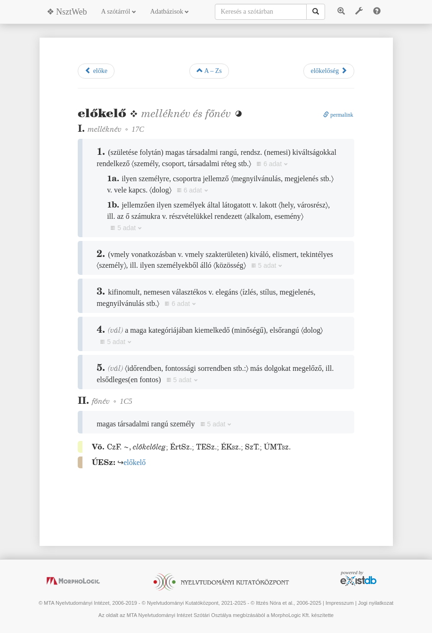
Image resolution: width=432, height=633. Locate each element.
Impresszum (340, 603)
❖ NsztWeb (67, 11)
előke (96, 70)
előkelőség (328, 70)
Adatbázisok (169, 11)
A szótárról (118, 11)
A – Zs (209, 70)
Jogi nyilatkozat (375, 603)
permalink (338, 115)
